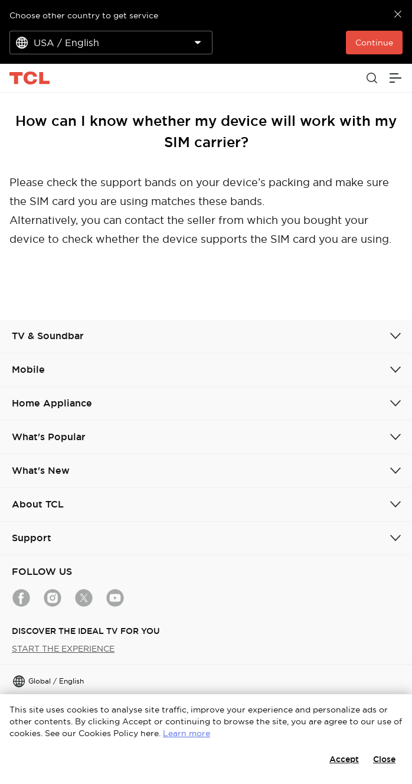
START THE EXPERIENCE (63, 648)
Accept (344, 759)
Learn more (186, 733)
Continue (374, 42)
